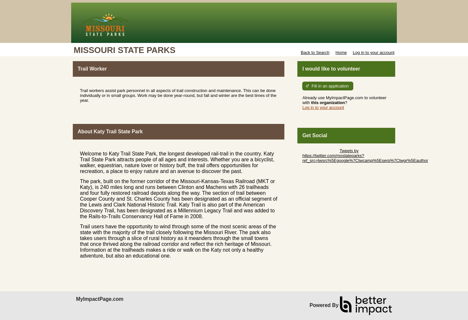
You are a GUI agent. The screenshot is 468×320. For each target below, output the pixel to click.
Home (341, 52)
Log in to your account (374, 52)
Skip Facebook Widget (323, 170)
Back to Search (315, 52)
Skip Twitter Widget (320, 150)
